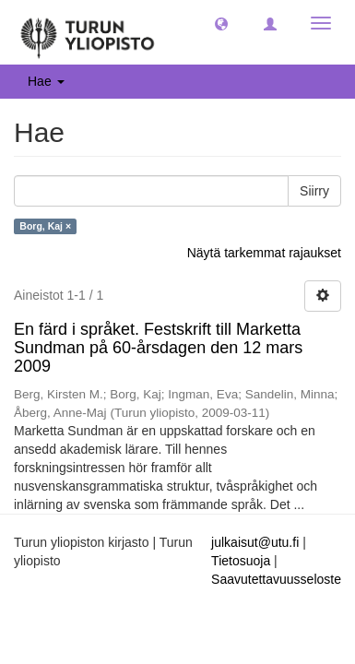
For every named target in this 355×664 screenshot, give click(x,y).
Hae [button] (46, 81)
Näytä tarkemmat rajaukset (264, 252)
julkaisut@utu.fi (255, 542)
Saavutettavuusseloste (276, 579)
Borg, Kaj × (45, 225)
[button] (221, 23)
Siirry (314, 191)
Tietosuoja (240, 560)
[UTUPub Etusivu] (87, 32)
